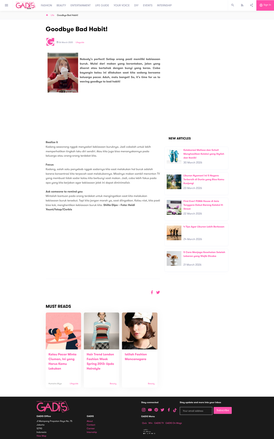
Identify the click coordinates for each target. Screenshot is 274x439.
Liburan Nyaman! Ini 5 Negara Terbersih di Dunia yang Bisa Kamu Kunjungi (203, 179)
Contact (91, 425)
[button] (158, 292)
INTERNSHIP (164, 5)
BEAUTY (61, 5)
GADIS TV (159, 423)
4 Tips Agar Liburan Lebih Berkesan (203, 226)
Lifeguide (80, 42)
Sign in (265, 5)
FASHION (46, 5)
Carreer (91, 428)
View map (41, 436)
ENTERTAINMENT (81, 5)
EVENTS (148, 5)
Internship (92, 432)
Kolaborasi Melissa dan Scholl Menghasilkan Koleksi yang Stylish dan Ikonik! (203, 153)
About (90, 421)
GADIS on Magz (173, 423)
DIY (136, 5)
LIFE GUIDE (102, 5)
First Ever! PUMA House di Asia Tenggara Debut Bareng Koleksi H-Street (203, 204)
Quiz (144, 423)
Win (151, 423)
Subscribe (223, 410)
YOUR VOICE (122, 5)
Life (52, 15)
